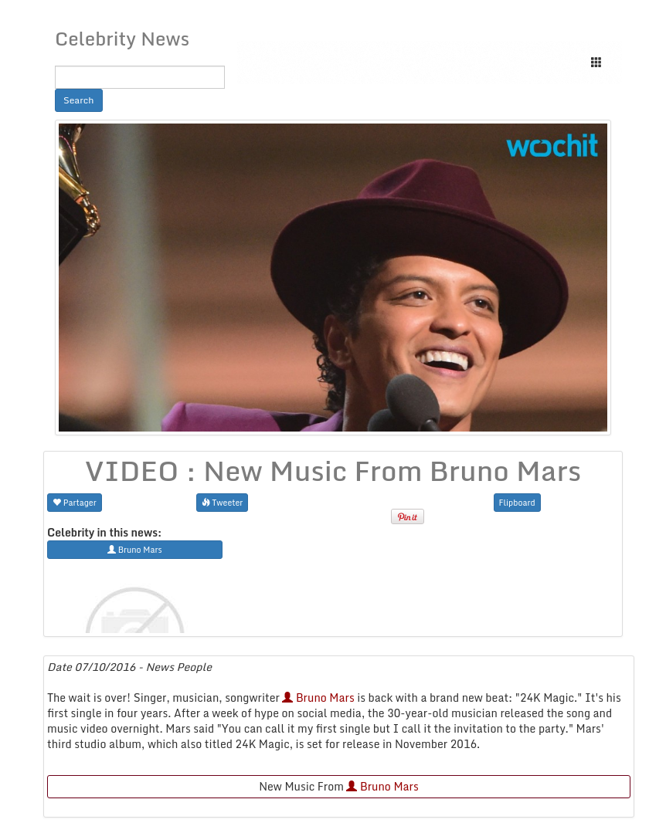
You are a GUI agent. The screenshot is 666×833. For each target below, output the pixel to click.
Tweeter (222, 502)
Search (78, 100)
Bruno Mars (318, 697)
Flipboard (517, 502)
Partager (75, 502)
